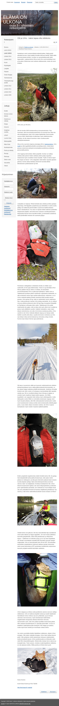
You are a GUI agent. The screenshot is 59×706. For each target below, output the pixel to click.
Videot (6, 165)
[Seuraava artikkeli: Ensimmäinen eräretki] (52, 691)
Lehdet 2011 (7, 89)
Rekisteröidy (7, 214)
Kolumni (6, 127)
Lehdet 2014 (7, 56)
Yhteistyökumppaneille (8, 81)
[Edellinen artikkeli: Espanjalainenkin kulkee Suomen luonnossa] (44, 691)
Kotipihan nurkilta (6, 131)
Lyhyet (6, 135)
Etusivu (6, 47)
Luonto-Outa (7, 138)
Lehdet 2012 (7, 86)
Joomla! (3, 703)
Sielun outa (7, 159)
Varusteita (7, 162)
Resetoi (23, 2)
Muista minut (8, 198)
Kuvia (5, 62)
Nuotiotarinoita (8, 147)
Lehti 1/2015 (7, 53)
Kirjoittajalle (7, 65)
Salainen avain (8, 192)
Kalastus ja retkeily (7, 120)
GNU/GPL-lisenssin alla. (24, 703)
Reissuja (6, 156)
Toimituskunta (8, 78)
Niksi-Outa (7, 144)
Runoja (6, 153)
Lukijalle (6, 68)
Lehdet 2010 (7, 92)
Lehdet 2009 (7, 95)
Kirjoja (6, 124)
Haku (55, 2)
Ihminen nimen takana (8, 115)
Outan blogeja (8, 74)
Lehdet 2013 (7, 59)
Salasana (6, 186)
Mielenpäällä (7, 141)
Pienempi (29, 2)
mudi (18, 146)
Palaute (6, 71)
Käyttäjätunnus (8, 181)
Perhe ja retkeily (8, 150)
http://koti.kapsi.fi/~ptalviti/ (24, 687)
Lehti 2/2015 (7, 50)
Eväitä (6, 111)
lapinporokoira (49, 144)
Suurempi (17, 2)
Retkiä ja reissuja (28, 47)
